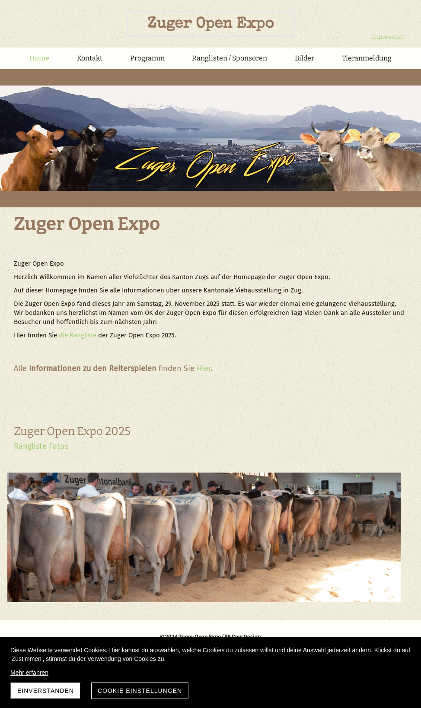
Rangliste (30, 446)
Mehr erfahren (29, 672)
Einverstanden (45, 690)
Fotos (58, 446)
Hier (204, 368)
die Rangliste (77, 335)
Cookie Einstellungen (140, 690)
